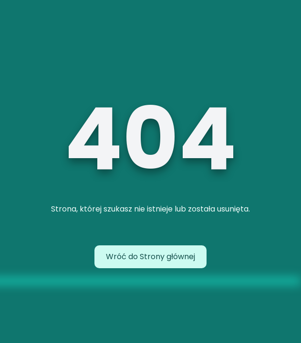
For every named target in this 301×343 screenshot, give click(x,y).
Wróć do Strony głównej (150, 256)
